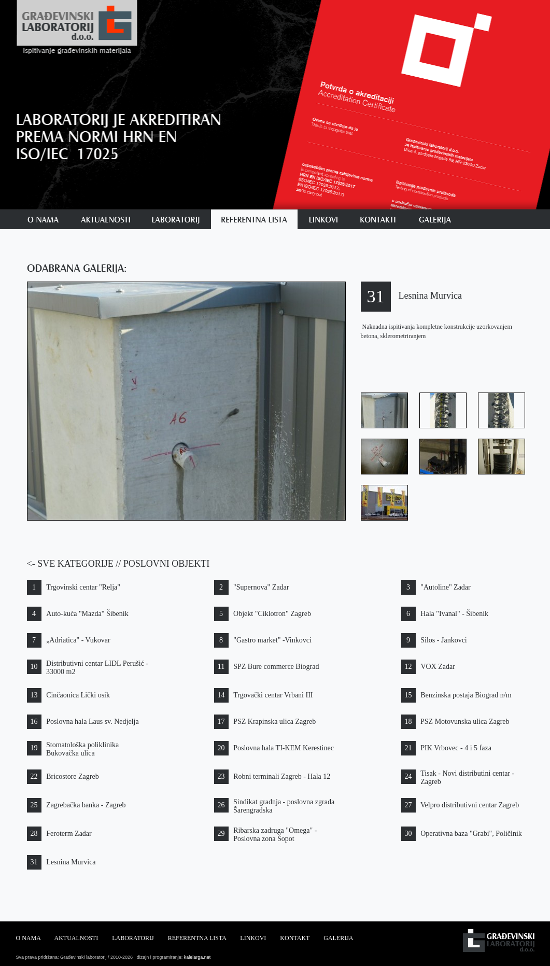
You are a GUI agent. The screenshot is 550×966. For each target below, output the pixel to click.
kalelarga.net (196, 957)
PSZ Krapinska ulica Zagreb (274, 721)
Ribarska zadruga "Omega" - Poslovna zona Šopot (275, 835)
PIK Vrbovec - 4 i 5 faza (455, 748)
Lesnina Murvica (70, 862)
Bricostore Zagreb (72, 776)
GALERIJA (338, 938)
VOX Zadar (437, 666)
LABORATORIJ (132, 938)
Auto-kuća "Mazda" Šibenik (87, 614)
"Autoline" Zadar (445, 587)
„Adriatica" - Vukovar (78, 640)
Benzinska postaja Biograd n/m (465, 695)
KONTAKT (294, 938)
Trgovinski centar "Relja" (83, 587)
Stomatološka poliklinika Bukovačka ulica (82, 749)
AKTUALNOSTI (76, 938)
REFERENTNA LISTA (197, 938)
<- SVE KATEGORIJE (70, 563)
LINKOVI (253, 938)
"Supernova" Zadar (261, 587)
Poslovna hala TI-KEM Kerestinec (283, 748)
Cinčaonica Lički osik (78, 695)
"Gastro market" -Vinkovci (272, 640)
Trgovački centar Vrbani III (273, 695)
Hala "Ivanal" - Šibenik (454, 614)
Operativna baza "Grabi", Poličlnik (471, 833)
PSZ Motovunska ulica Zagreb (464, 721)
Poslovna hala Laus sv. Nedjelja (92, 721)
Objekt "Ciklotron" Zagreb (272, 614)
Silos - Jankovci (443, 640)
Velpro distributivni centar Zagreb (469, 805)
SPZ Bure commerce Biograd (276, 666)
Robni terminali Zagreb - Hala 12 (281, 776)
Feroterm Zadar (68, 833)
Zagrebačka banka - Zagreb (86, 805)
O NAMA (28, 938)
